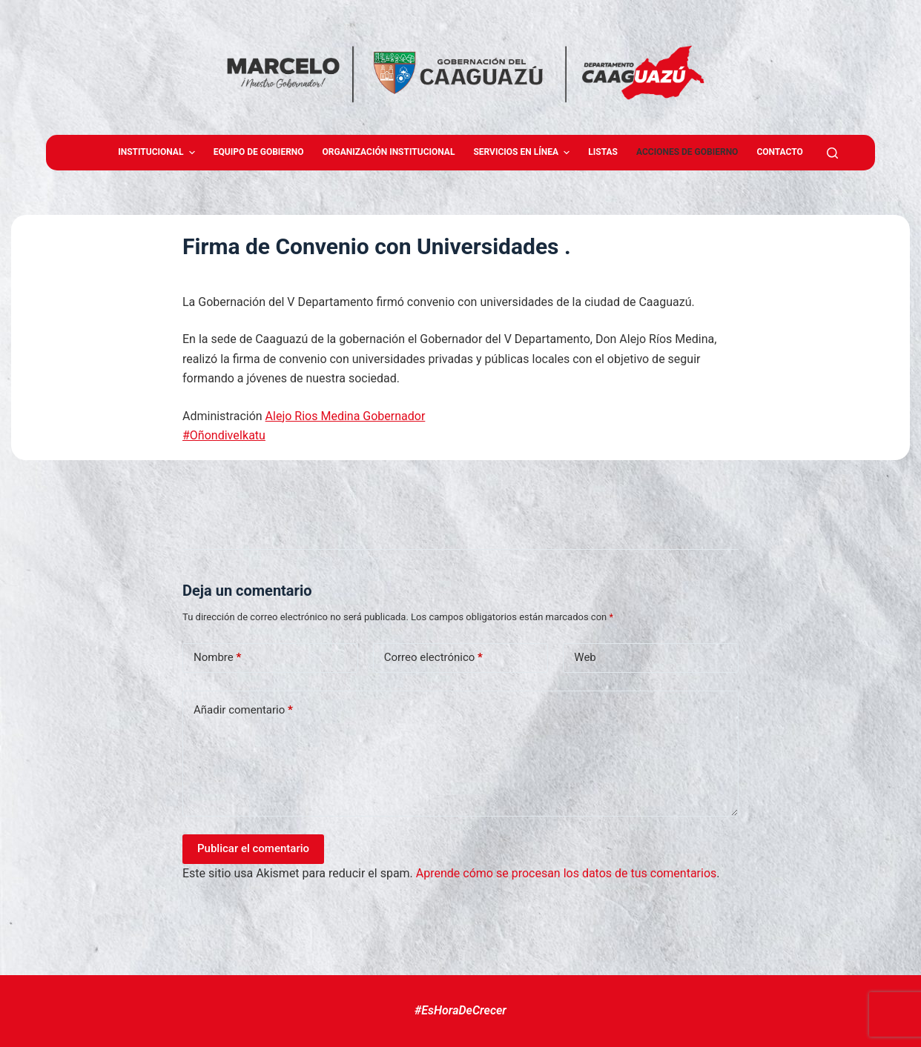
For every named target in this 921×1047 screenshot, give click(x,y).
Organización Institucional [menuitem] (389, 152)
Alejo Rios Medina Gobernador (345, 416)
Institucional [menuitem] (158, 152)
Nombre (217, 657)
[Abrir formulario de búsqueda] (832, 153)
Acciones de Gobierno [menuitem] (687, 152)
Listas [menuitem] (603, 152)
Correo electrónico (433, 657)
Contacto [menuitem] (779, 152)
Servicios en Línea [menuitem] (523, 152)
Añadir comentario (243, 710)
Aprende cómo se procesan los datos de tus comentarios (566, 873)
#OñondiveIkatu (223, 435)
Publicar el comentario (253, 848)
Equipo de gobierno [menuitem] (259, 152)
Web (584, 657)
